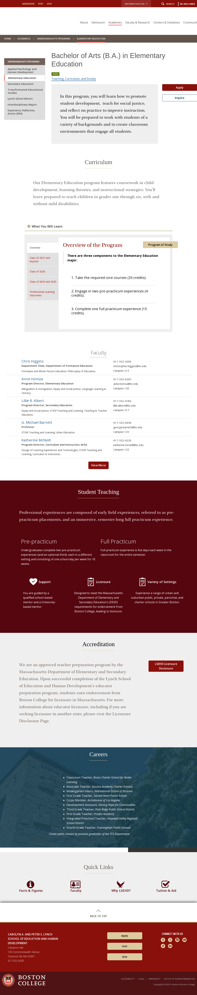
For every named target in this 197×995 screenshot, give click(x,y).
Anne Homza (32, 379)
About (84, 22)
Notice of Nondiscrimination (179, 978)
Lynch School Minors (20, 98)
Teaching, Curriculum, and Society (73, 79)
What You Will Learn (47, 226)
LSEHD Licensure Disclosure (166, 666)
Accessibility (127, 978)
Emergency (154, 978)
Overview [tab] (35, 247)
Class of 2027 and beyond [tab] (40, 259)
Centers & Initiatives (166, 22)
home (7, 38)
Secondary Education (21, 84)
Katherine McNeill (36, 440)
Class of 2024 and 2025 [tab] (43, 281)
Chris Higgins (33, 361)
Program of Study (160, 245)
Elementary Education (22, 78)
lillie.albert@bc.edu (124, 405)
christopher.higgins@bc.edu (129, 366)
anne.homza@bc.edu (125, 383)
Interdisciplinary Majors (22, 104)
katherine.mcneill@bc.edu (128, 445)
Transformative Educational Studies (25, 91)
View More (98, 465)
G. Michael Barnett (37, 422)
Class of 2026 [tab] (37, 271)
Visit (40, 4)
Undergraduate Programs (53, 38)
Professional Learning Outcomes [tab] (42, 293)
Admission (28, 4)
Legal (141, 978)
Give (49, 4)
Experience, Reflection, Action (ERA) (21, 112)
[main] (98, 482)
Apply (124, 935)
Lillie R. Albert (33, 400)
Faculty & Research (137, 22)
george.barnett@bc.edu (127, 427)
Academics (115, 22)
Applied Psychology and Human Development (22, 70)
